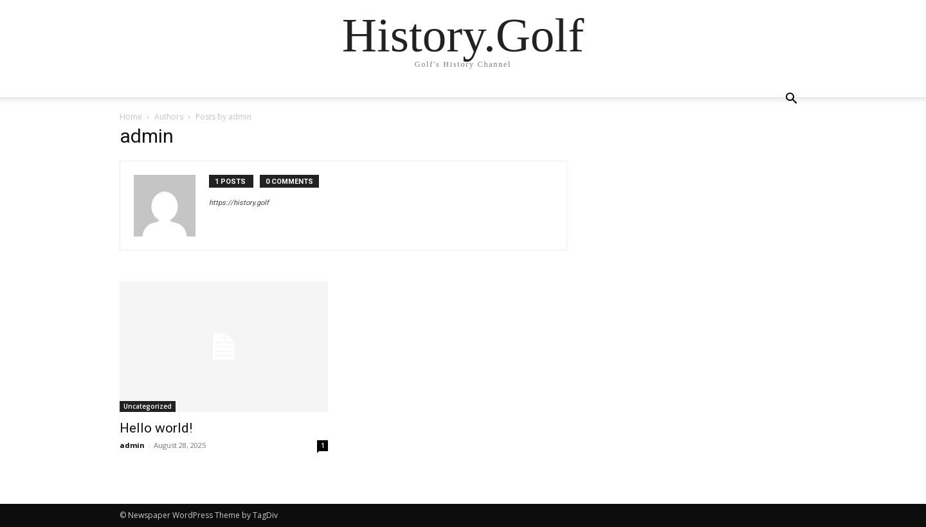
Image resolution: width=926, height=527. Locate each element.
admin (132, 445)
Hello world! (156, 428)
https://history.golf (239, 203)
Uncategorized (147, 406)
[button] (791, 100)
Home (131, 116)
